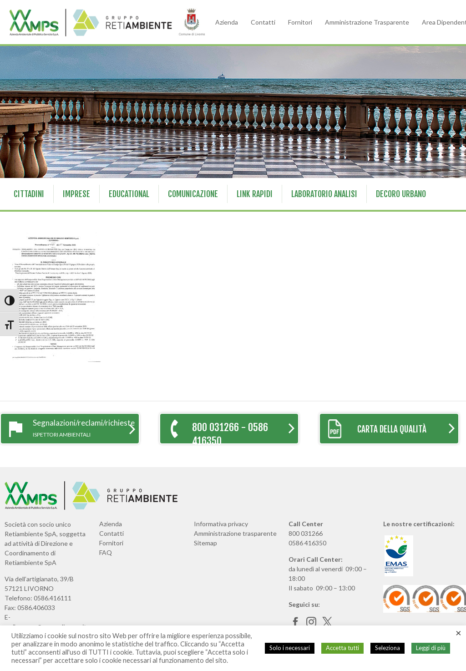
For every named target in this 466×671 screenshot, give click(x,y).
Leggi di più (431, 647)
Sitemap (205, 543)
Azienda (226, 22)
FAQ (105, 552)
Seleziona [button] (387, 647)
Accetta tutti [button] (342, 647)
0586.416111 (52, 598)
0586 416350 (307, 543)
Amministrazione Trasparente (367, 22)
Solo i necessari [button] (289, 647)
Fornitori (300, 22)
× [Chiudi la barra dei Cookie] (458, 633)
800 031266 (306, 533)
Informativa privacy (221, 524)
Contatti (263, 22)
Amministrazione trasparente (235, 533)
